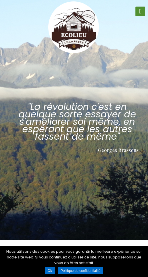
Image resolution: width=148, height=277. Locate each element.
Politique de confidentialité (80, 271)
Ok (50, 271)
